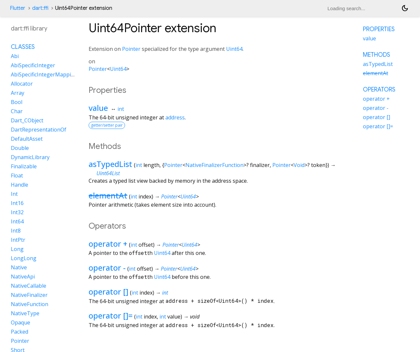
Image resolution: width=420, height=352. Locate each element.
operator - (107, 267)
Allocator (22, 83)
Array (17, 92)
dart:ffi (40, 8)
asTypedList (110, 163)
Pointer (131, 48)
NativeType (25, 313)
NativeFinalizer (29, 295)
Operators (379, 89)
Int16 (17, 203)
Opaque (20, 322)
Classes (23, 47)
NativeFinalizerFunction (214, 165)
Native (19, 267)
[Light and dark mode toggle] (405, 8)
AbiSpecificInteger (33, 65)
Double (20, 148)
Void (299, 165)
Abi (15, 56)
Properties (379, 29)
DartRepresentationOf (38, 129)
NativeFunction (29, 304)
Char (17, 111)
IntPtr (18, 239)
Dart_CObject (27, 120)
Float (17, 175)
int (120, 109)
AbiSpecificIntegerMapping (44, 74)
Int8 (16, 230)
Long (17, 249)
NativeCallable (28, 285)
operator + (108, 243)
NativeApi (23, 276)
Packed (19, 331)
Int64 (17, 221)
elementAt (108, 195)
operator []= (111, 315)
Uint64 (234, 48)
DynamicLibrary (30, 157)
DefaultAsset (27, 138)
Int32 (17, 212)
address (175, 117)
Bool (16, 102)
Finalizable (24, 166)
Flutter (17, 8)
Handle (19, 184)
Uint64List (108, 173)
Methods (376, 54)
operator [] (108, 291)
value (98, 107)
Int (14, 193)
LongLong (23, 258)
